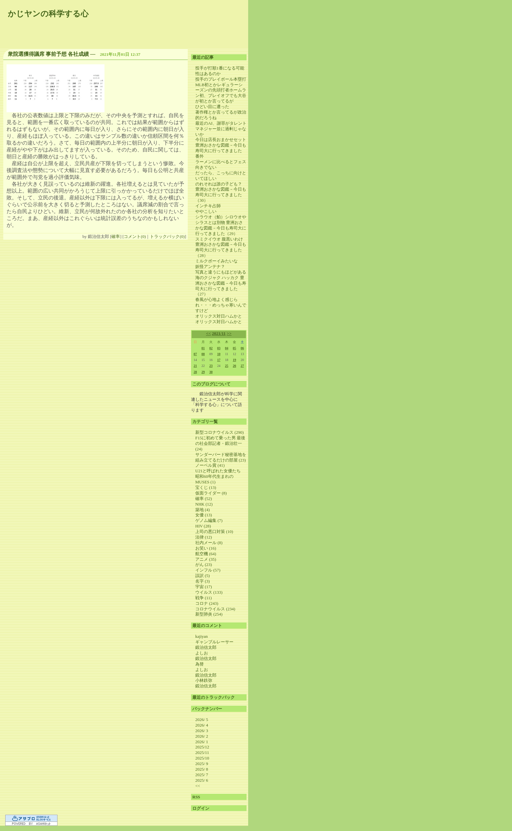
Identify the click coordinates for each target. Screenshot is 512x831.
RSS (196, 796)
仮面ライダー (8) (211, 493)
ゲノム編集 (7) (208, 520)
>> (229, 333)
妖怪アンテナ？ (210, 266)
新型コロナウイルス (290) (219, 432)
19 (234, 360)
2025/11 (202, 752)
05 (234, 348)
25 (226, 366)
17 (218, 360)
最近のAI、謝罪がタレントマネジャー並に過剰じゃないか (221, 129)
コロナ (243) (206, 603)
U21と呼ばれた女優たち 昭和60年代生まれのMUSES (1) (220, 476)
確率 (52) (203, 498)
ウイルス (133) (208, 592)
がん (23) (203, 564)
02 (211, 348)
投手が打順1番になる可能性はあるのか (219, 71)
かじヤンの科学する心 (48, 13)
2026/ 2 (201, 736)
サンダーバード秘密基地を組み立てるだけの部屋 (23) (220, 457)
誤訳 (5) (202, 575)
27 (242, 366)
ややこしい (205, 211)
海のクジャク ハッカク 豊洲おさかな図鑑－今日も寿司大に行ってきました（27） (220, 286)
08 (203, 354)
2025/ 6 (201, 780)
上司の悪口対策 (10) (214, 531)
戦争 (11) (203, 597)
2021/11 (219, 333)
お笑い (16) (205, 548)
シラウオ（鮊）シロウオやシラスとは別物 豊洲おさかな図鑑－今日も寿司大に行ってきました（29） (220, 225)
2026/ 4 (201, 725)
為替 (199, 664)
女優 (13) (203, 514)
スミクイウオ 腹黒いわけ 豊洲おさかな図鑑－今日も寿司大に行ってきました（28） (220, 247)
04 (226, 348)
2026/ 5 (201, 719)
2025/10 (202, 758)
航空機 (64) (205, 553)
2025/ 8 (201, 769)
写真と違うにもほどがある (220, 272)
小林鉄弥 (203, 680)
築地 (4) (202, 509)
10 (218, 354)
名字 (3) (202, 581)
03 (218, 348)
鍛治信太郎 (205, 647)
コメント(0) (135, 236)
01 (203, 348)
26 (234, 366)
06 (242, 348)
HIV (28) (203, 526)
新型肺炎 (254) (208, 614)
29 (203, 372)
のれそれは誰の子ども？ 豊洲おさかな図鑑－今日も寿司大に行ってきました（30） (220, 192)
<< (208, 333)
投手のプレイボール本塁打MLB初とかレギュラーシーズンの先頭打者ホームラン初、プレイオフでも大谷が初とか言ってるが (220, 90)
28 (195, 372)
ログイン (200, 808)
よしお (201, 653)
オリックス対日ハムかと (218, 316)
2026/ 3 (201, 730)
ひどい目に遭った (212, 106)
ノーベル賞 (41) (210, 465)
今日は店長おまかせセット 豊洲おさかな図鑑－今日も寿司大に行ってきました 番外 (220, 148)
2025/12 (202, 747)
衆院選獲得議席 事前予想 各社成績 (48, 54)
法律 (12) (203, 537)
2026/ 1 (201, 741)
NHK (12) (204, 504)
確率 (115, 236)
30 (211, 372)
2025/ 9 (201, 763)
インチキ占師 (208, 205)
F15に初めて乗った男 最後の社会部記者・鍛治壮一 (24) (220, 443)
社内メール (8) (208, 542)
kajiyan (201, 636)
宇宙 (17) (203, 586)
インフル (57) (207, 570)
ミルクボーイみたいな (216, 261)
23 (211, 366)
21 (195, 366)
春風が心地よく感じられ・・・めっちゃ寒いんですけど (220, 305)
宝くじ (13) (205, 487)
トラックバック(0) (167, 236)
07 (195, 354)
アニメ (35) (205, 559)
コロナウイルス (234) (215, 608)
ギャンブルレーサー (214, 641)
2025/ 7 (201, 774)
